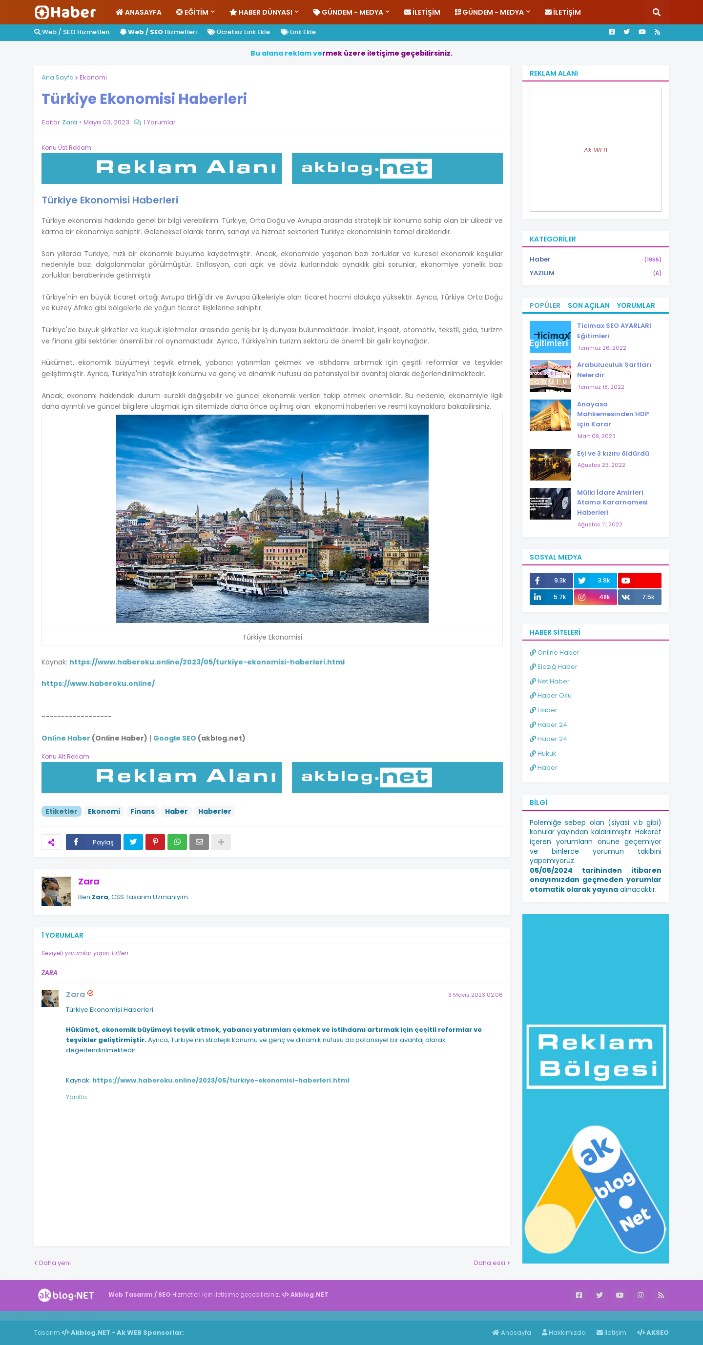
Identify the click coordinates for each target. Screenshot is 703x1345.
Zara (89, 881)
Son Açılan (589, 305)
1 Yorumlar (160, 122)
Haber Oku (551, 695)
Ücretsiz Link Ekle (238, 32)
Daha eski (489, 1262)
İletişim (611, 1332)
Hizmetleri (158, 32)
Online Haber (554, 652)
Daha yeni (55, 1262)
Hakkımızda (564, 1332)
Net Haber (550, 681)
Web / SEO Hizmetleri (71, 32)
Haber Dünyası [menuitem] (260, 12)
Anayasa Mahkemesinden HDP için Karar (613, 414)
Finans (142, 811)
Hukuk (543, 753)
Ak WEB (595, 150)
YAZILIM (596, 273)
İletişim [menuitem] (422, 12)
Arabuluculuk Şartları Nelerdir (614, 370)
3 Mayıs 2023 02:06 (475, 995)
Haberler (214, 811)
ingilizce (101, 1315)
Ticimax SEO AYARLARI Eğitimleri (614, 331)
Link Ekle (298, 32)
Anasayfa (511, 1332)
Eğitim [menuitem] (192, 12)
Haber (176, 811)
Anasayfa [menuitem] (139, 12)
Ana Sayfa (57, 77)
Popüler (545, 305)
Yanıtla (76, 1097)
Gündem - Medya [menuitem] (348, 12)
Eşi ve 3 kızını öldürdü (613, 453)
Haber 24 (548, 724)
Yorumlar (636, 305)
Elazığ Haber (554, 666)
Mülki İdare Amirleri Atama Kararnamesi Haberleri (612, 503)
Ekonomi (93, 77)
